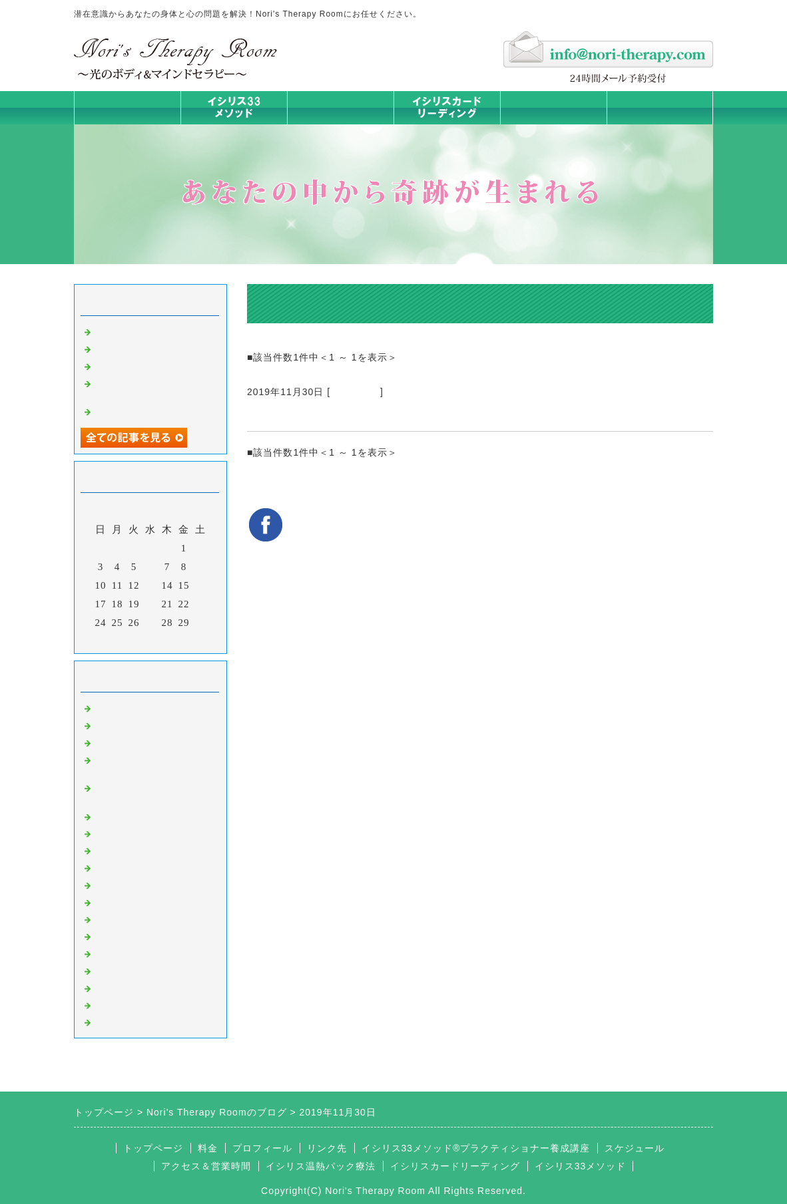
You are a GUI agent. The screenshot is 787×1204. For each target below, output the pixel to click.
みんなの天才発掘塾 (142, 849)
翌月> (178, 640)
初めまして (120, 707)
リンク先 (327, 1148)
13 (150, 585)
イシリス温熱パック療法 (152, 815)
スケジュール (634, 1148)
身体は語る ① (127, 348)
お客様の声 (355, 391)
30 (200, 622)
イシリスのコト (131, 724)
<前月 (122, 640)
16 (200, 585)
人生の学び (120, 918)
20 (150, 604)
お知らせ (115, 901)
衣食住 (110, 935)
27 (150, 622)
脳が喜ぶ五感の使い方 (147, 410)
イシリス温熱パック (340, 124)
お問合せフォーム (660, 107)
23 (200, 604)
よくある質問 (126, 1021)
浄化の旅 (115, 1004)
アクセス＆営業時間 (206, 1166)
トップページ (127, 107)
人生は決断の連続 (136, 365)
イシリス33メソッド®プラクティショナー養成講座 (476, 1148)
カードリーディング (142, 866)
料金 (553, 107)
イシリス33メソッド (581, 1166)
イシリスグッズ (131, 987)
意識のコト (120, 741)
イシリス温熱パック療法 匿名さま (348, 415)
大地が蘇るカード (136, 884)
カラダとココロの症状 (147, 833)
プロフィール (262, 1148)
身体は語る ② (127, 330)
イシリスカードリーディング (455, 1166)
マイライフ (120, 970)
